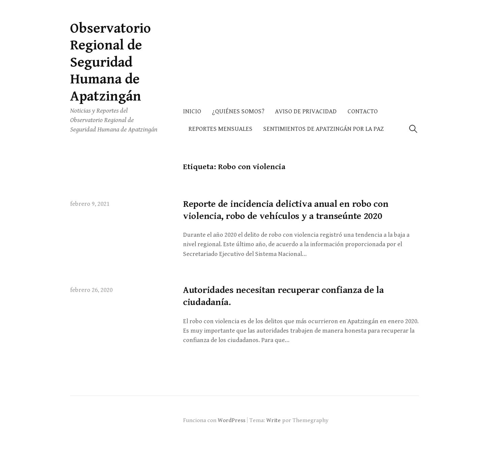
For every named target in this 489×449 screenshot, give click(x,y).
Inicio (192, 111)
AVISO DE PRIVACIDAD (306, 111)
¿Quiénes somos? (238, 111)
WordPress (231, 420)
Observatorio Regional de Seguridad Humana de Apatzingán (110, 62)
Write (273, 420)
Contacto (362, 111)
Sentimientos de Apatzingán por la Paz (323, 129)
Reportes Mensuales (220, 129)
